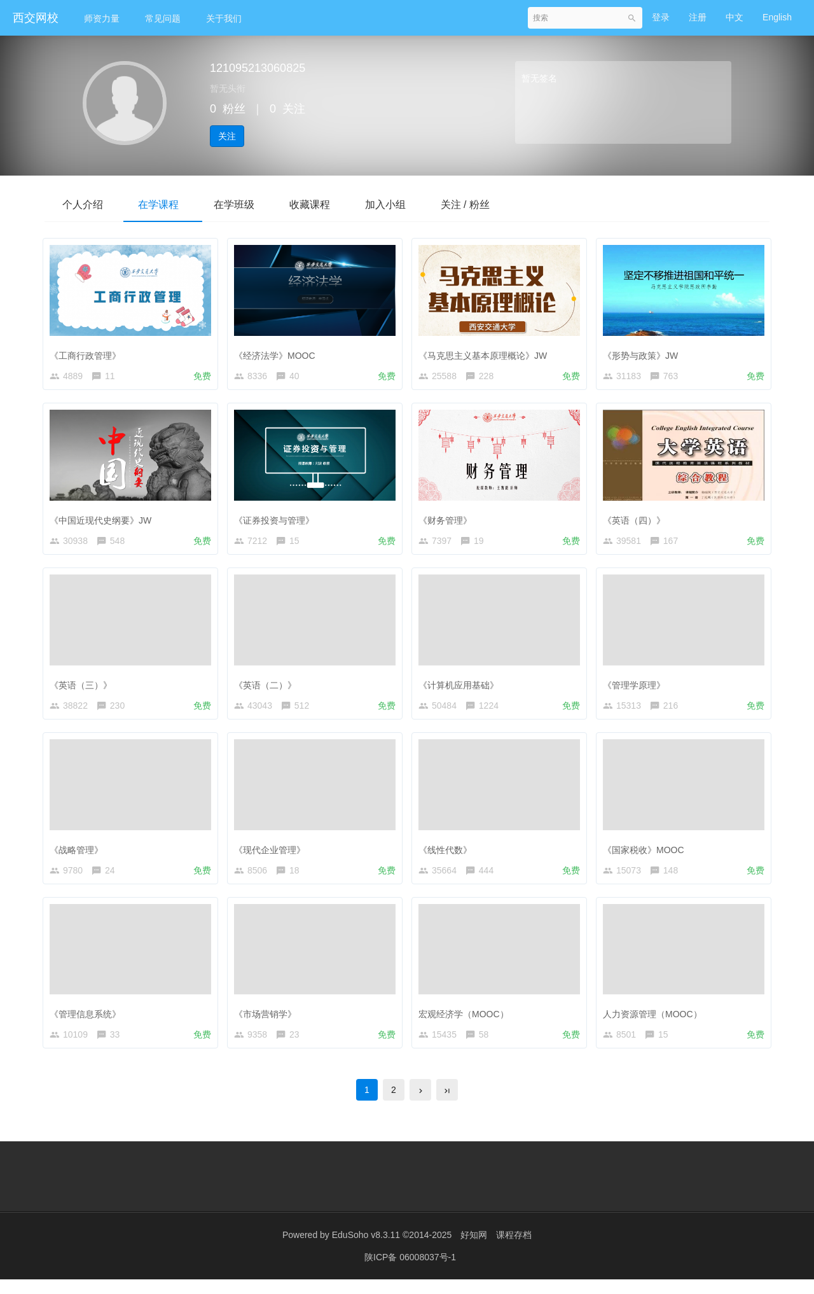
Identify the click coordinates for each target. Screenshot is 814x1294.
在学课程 (162, 204)
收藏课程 (320, 204)
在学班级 (241, 204)
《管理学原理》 (637, 688)
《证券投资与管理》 (277, 520)
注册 (698, 17)
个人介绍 (84, 204)
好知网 (473, 1249)
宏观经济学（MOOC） (467, 1022)
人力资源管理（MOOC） (655, 1022)
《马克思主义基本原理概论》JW (486, 352)
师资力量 (102, 18)
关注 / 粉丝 (482, 204)
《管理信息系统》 (88, 1022)
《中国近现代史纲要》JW (104, 520)
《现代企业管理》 (272, 855)
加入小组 (399, 204)
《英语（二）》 (268, 688)
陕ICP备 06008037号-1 (410, 1272)
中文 (734, 17)
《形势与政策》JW (643, 352)
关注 (227, 136)
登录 (661, 17)
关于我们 (224, 18)
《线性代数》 (448, 855)
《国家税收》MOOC (646, 855)
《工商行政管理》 (88, 352)
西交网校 (36, 17)
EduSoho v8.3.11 (366, 1249)
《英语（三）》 (84, 688)
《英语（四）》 (637, 520)
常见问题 (163, 18)
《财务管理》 (448, 520)
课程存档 (514, 1249)
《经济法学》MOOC (278, 352)
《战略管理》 (79, 855)
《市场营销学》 (268, 1022)
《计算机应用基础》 (462, 688)
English (777, 17)
